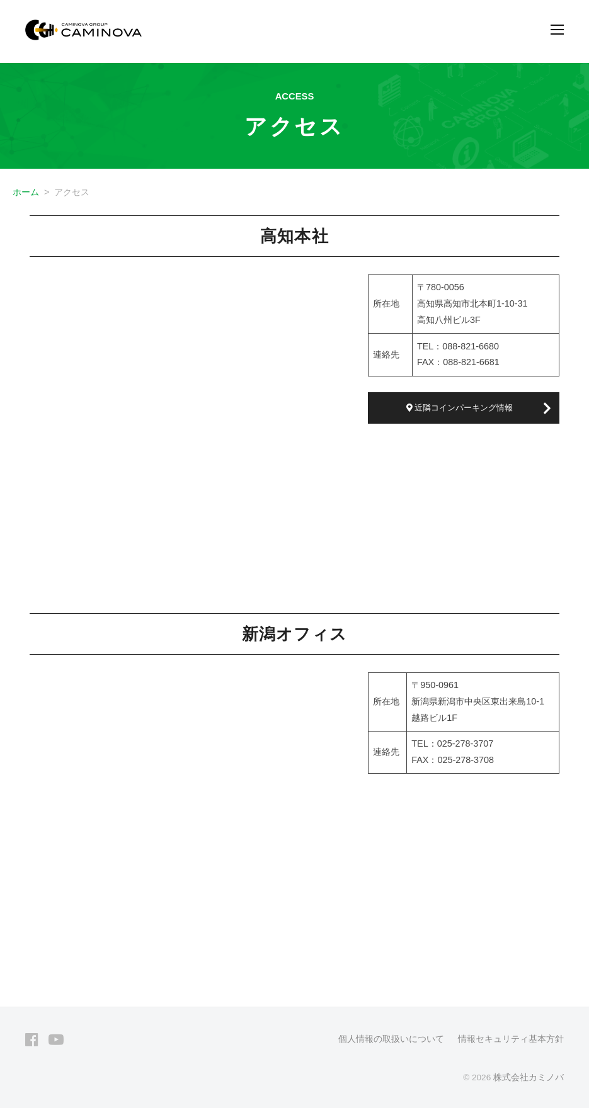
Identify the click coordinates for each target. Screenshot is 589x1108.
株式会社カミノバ (528, 1077)
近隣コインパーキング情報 (459, 407)
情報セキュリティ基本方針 (511, 1039)
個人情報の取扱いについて (391, 1039)
